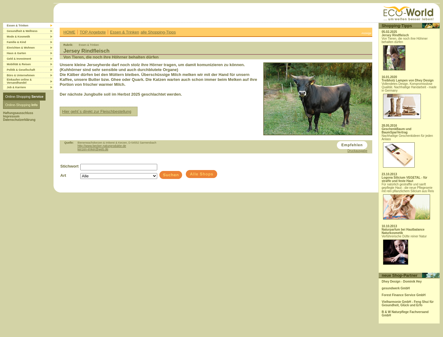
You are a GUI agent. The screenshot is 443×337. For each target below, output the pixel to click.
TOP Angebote (93, 32)
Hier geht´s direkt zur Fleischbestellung (96, 111)
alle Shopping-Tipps (158, 32)
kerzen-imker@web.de (93, 149)
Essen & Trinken (124, 32)
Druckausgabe (357, 151)
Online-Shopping (24, 96)
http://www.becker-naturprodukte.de (102, 146)
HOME (69, 32)
